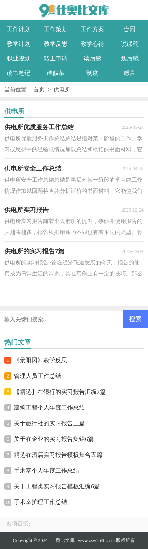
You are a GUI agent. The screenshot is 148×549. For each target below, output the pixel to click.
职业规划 (18, 58)
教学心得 (92, 44)
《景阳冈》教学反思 (40, 360)
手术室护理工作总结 (40, 502)
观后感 (130, 58)
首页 (39, 90)
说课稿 (130, 44)
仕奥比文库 (63, 540)
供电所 (62, 90)
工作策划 (55, 29)
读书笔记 (18, 73)
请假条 (55, 73)
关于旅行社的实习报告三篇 (49, 423)
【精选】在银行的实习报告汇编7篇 (60, 392)
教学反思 (55, 44)
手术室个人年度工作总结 (46, 470)
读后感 (92, 58)
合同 (129, 29)
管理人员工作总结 (37, 376)
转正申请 (55, 58)
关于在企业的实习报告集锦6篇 (54, 439)
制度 (92, 73)
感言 (129, 73)
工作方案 (92, 29)
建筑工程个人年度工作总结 (49, 407)
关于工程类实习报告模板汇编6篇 (57, 486)
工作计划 (18, 29)
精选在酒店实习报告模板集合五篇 (58, 455)
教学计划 (18, 44)
